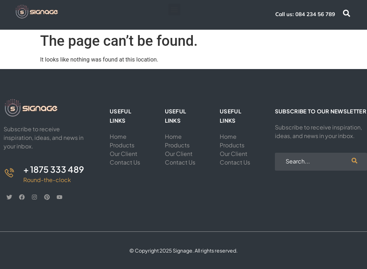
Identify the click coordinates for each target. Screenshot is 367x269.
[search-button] (354, 162)
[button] (174, 9)
